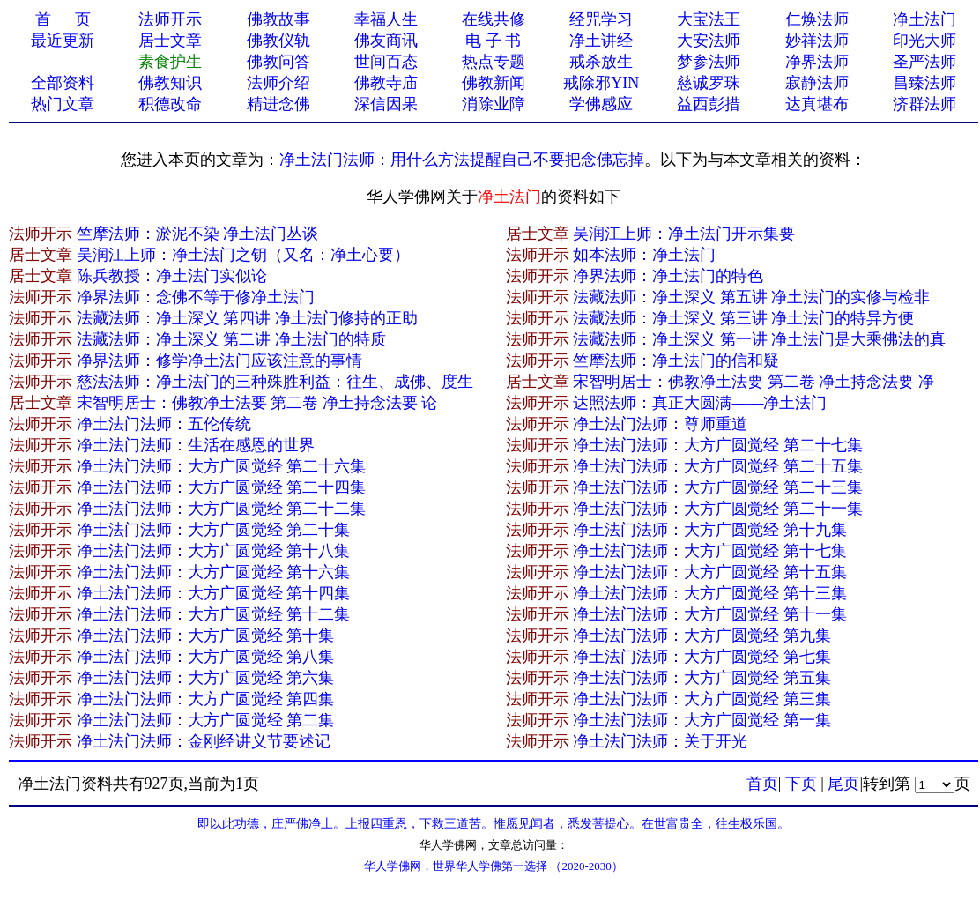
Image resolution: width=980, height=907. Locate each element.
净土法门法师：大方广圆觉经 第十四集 (214, 593)
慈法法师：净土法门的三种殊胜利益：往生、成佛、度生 (275, 381)
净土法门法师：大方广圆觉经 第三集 (702, 699)
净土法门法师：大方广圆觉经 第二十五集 (718, 466)
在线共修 (493, 19)
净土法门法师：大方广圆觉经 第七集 (702, 656)
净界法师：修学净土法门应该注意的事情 (219, 360)
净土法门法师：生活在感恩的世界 (196, 445)
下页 (801, 783)
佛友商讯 (386, 40)
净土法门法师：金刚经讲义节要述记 (203, 741)
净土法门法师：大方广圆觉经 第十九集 (710, 530)
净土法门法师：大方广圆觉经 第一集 (702, 720)
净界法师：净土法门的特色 (668, 276)
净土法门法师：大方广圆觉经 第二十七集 (718, 445)
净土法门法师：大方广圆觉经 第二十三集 (718, 487)
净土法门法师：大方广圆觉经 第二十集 (214, 530)
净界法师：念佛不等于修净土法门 (196, 297)
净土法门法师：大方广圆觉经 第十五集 (710, 572)
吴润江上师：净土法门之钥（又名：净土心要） (243, 255)
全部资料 (62, 83)
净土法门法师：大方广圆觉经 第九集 (702, 635)
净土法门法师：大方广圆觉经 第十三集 (710, 593)
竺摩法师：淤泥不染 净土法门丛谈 (198, 233)
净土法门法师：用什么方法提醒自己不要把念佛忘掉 (461, 159)
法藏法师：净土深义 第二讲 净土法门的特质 (231, 339)
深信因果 (386, 104)
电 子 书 (493, 40)
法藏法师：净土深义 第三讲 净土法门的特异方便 (743, 318)
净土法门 (924, 19)
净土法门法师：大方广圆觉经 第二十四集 (222, 487)
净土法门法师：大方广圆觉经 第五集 (702, 678)
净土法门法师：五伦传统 (164, 424)
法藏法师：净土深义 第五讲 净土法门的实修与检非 (751, 297)
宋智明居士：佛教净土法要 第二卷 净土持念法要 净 (753, 381)
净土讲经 (601, 40)
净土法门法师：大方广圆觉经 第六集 (206, 678)
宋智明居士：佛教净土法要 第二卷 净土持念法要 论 (257, 403)
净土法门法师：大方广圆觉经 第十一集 (710, 614)
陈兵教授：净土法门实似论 (172, 276)
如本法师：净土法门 (644, 255)
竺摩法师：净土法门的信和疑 (676, 360)
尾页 (843, 783)
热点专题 (493, 62)
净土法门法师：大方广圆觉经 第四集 (206, 699)
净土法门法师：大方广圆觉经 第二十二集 (222, 508)
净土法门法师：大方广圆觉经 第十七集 (710, 551)
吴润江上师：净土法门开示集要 (684, 233)
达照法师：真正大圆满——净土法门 (700, 403)
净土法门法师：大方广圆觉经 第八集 (206, 656)
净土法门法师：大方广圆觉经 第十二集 (214, 614)
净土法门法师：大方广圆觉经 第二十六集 (222, 466)
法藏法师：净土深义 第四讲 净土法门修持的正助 (247, 318)
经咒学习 (601, 19)
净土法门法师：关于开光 (660, 741)
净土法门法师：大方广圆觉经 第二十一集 (718, 508)
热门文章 (62, 104)
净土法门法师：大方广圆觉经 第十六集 (214, 572)
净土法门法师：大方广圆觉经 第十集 (206, 635)
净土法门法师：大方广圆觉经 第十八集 (214, 551)
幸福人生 (386, 19)
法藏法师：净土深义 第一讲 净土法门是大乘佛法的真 (759, 339)
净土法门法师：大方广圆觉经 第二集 (206, 720)
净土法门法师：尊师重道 (660, 424)
